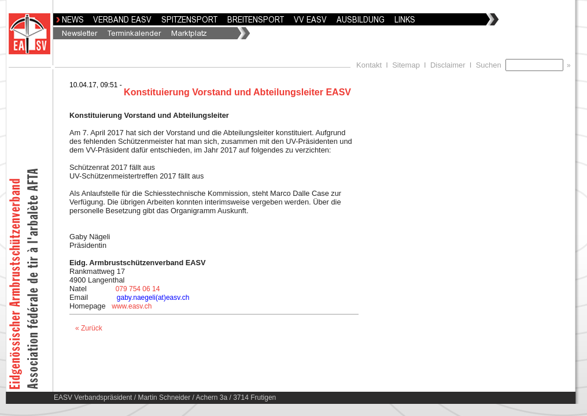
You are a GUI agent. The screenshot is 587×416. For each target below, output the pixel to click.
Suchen (490, 65)
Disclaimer (448, 65)
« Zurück (88, 328)
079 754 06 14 (138, 289)
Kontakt (369, 65)
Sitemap (406, 65)
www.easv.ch (132, 306)
